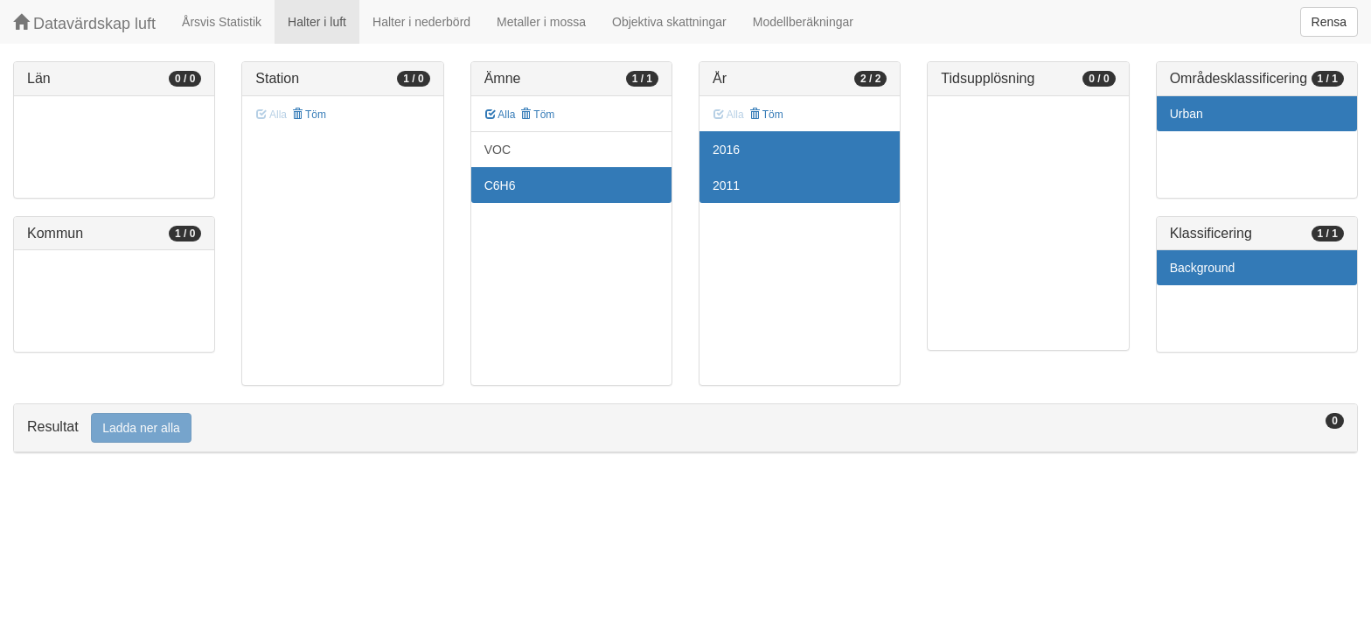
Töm (309, 114)
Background (1202, 268)
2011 (726, 185)
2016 (726, 150)
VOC (497, 150)
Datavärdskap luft (84, 23)
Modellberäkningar (803, 22)
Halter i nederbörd (421, 22)
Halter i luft (317, 22)
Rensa (1329, 22)
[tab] (685, 428)
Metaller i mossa (541, 22)
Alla (500, 114)
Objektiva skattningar (669, 22)
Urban (1186, 114)
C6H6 (500, 185)
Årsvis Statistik (221, 22)
